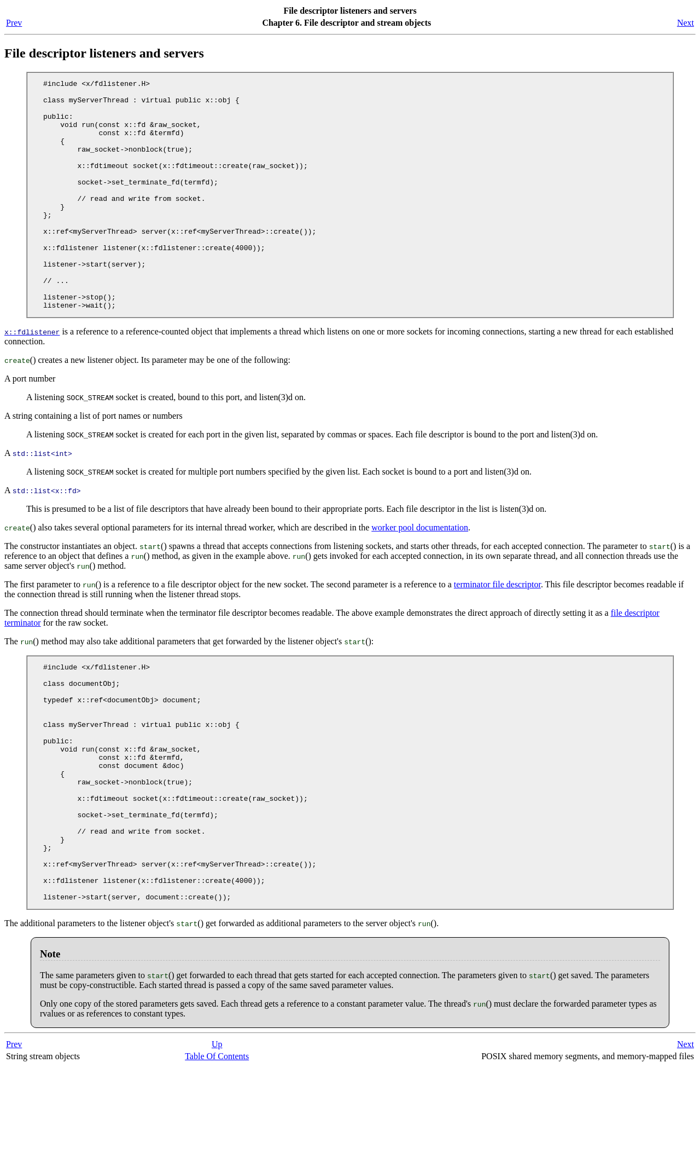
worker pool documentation (419, 573)
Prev (14, 22)
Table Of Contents (217, 1149)
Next (685, 22)
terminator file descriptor (497, 630)
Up (217, 1137)
